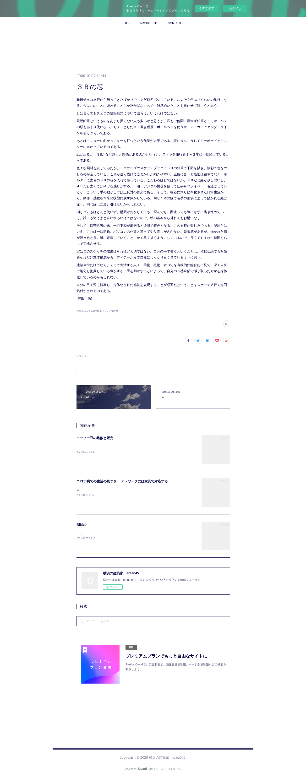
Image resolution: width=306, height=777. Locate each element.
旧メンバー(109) (109, 310)
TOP (127, 23)
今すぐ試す (206, 8)
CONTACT (174, 23)
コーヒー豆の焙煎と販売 (94, 438)
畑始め (81, 524)
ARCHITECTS (149, 23)
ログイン (235, 8)
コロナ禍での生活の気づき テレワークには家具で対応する (122, 481)
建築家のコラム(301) (87, 310)
